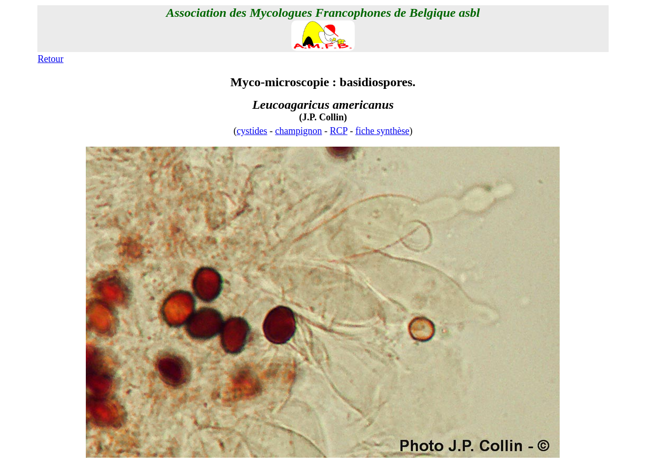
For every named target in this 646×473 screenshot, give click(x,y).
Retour (51, 59)
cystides (252, 131)
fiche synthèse (382, 131)
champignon (298, 131)
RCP (338, 131)
